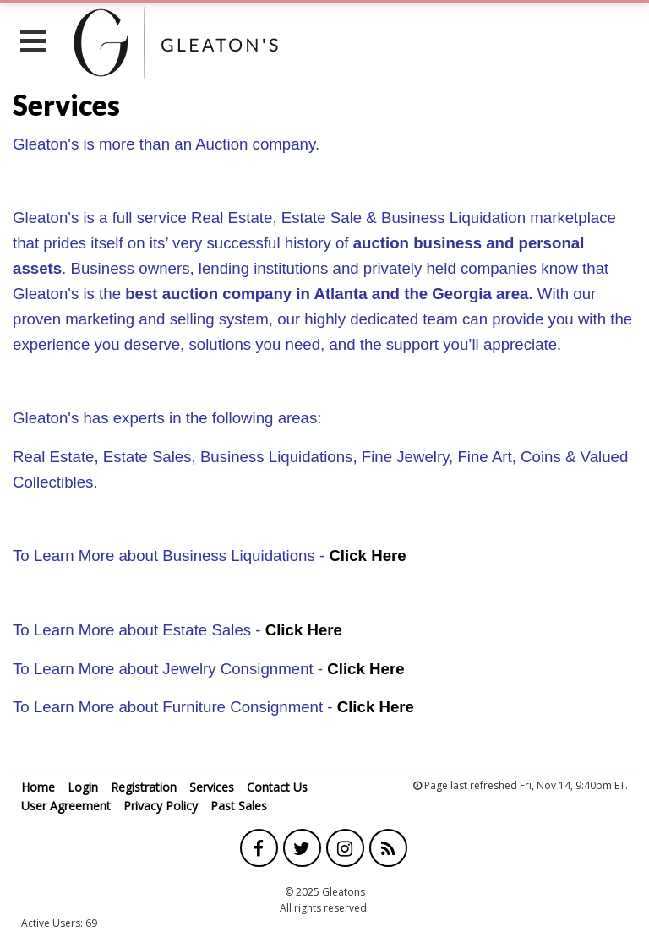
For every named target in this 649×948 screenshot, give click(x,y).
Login (83, 787)
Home (38, 787)
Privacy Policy (160, 806)
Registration (144, 787)
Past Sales (238, 806)
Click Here (367, 555)
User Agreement (66, 806)
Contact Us (277, 787)
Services (211, 787)
